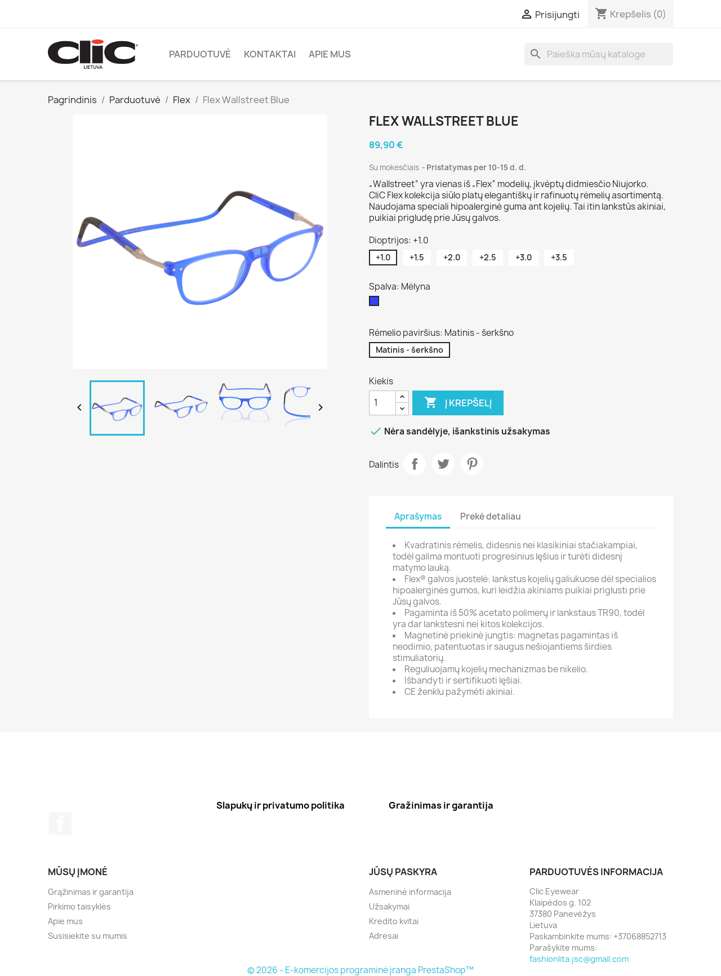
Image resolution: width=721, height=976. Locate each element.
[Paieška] (598, 54)
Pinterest (472, 463)
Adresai (383, 935)
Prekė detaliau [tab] (490, 516)
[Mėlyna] (376, 304)
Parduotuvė (200, 54)
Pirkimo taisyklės (79, 906)
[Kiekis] (382, 403)
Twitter (443, 463)
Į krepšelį (458, 403)
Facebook (60, 823)
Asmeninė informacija (410, 891)
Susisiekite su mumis (87, 935)
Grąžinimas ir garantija (90, 891)
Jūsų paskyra (403, 872)
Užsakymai (389, 906)
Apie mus (330, 54)
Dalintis (414, 463)
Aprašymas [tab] (418, 516)
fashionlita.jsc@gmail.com (579, 958)
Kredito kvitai (394, 921)
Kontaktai (270, 54)
